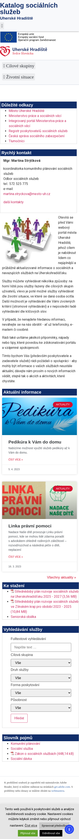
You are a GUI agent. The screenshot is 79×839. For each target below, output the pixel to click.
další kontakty (13, 202)
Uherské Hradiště (16, 18)
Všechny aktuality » (61, 577)
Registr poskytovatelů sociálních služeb (38, 131)
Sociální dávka (21, 759)
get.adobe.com (62, 786)
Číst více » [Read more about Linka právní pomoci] (15, 556)
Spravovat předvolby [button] (54, 825)
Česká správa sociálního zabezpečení (36, 136)
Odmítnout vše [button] (51, 833)
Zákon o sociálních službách (35, 754)
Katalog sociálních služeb (29, 9)
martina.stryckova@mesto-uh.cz (26, 194)
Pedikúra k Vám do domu (34, 441)
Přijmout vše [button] (27, 833)
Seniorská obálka (23, 617)
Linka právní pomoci (29, 525)
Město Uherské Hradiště (26, 111)
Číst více (31, 825)
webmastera (57, 790)
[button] (2, 25)
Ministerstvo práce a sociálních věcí (35, 116)
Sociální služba (22, 749)
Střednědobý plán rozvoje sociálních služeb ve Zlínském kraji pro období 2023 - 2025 (45, 604)
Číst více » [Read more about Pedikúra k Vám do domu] (15, 459)
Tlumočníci (16, 141)
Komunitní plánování (25, 744)
